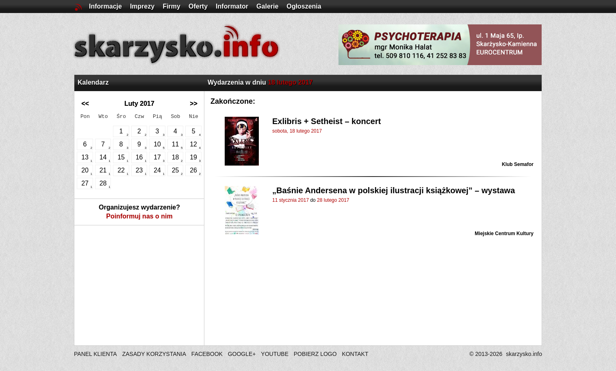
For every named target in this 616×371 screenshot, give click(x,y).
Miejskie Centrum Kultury (504, 233)
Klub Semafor (518, 164)
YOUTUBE (274, 354)
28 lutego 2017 (333, 200)
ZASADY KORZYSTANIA (154, 354)
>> (193, 103)
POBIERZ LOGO (315, 354)
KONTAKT (355, 354)
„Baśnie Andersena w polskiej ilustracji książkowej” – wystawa (393, 190)
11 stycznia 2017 (290, 200)
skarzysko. (524, 354)
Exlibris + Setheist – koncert (326, 121)
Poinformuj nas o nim (139, 216)
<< (85, 103)
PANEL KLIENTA (96, 354)
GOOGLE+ (242, 354)
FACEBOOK (207, 354)
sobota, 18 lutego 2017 (297, 131)
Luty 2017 (139, 103)
